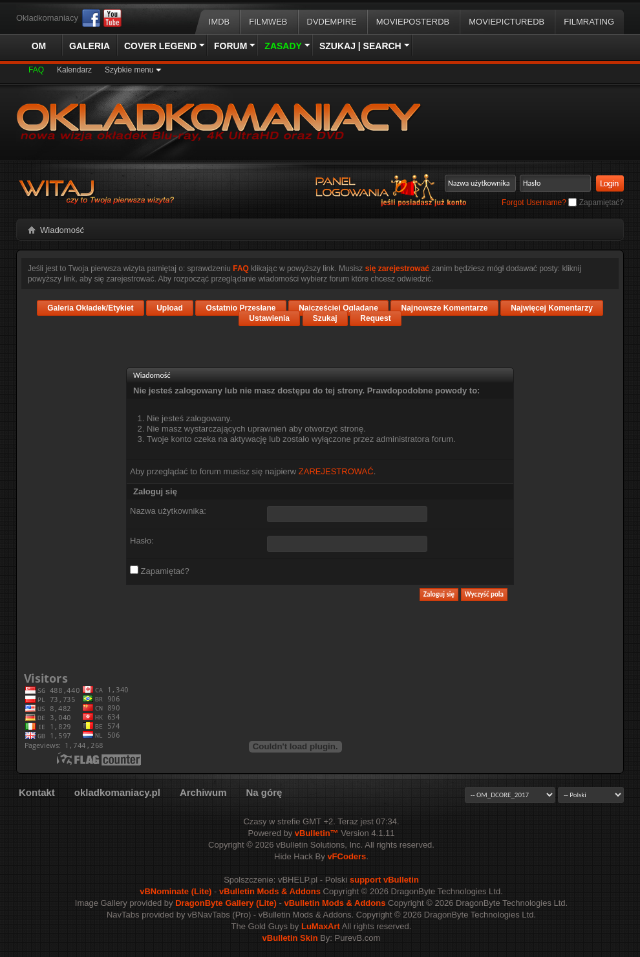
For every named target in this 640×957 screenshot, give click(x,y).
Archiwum (203, 792)
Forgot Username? (534, 202)
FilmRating (589, 22)
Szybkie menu (129, 69)
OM (39, 46)
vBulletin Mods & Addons (270, 891)
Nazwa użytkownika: (168, 511)
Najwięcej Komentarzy (552, 308)
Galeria (89, 46)
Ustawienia (269, 318)
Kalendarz (74, 69)
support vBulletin (384, 880)
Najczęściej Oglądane (338, 308)
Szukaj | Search (360, 46)
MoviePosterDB (412, 22)
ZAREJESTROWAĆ (336, 471)
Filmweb (268, 22)
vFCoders (346, 856)
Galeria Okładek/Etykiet (90, 308)
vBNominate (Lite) (175, 891)
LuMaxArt (320, 926)
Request (375, 318)
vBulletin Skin (290, 938)
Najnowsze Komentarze (444, 308)
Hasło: (142, 540)
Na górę (264, 792)
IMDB (219, 22)
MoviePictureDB (506, 22)
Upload (169, 308)
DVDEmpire (332, 22)
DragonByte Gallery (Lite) (226, 903)
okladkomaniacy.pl (117, 792)
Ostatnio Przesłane (240, 308)
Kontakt (37, 792)
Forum (230, 46)
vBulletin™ (317, 833)
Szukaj (325, 318)
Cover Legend (160, 46)
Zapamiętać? (596, 202)
